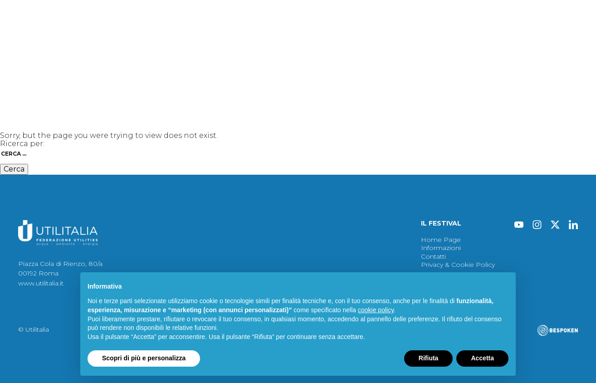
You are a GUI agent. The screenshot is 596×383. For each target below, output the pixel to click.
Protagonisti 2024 (112, 59)
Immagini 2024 (236, 59)
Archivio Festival (306, 59)
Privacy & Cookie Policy (458, 264)
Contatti (436, 59)
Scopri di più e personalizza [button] (144, 358)
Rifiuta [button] (429, 358)
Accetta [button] (482, 358)
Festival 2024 (41, 59)
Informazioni (382, 59)
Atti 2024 (177, 59)
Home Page (441, 240)
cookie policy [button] (376, 310)
